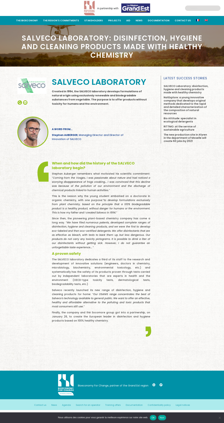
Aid (128, 20)
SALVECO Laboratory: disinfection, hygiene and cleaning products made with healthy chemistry (186, 89)
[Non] (219, 417)
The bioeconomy (27, 20)
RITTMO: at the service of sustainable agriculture (180, 128)
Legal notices (183, 405)
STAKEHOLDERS (93, 20)
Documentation (158, 20)
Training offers (113, 405)
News (139, 20)
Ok (153, 417)
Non (162, 417)
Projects (114, 20)
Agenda (66, 405)
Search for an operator (88, 405)
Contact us (183, 20)
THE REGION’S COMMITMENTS (61, 20)
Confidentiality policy (159, 405)
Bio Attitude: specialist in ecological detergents (180, 120)
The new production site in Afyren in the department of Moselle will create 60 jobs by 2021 (185, 138)
